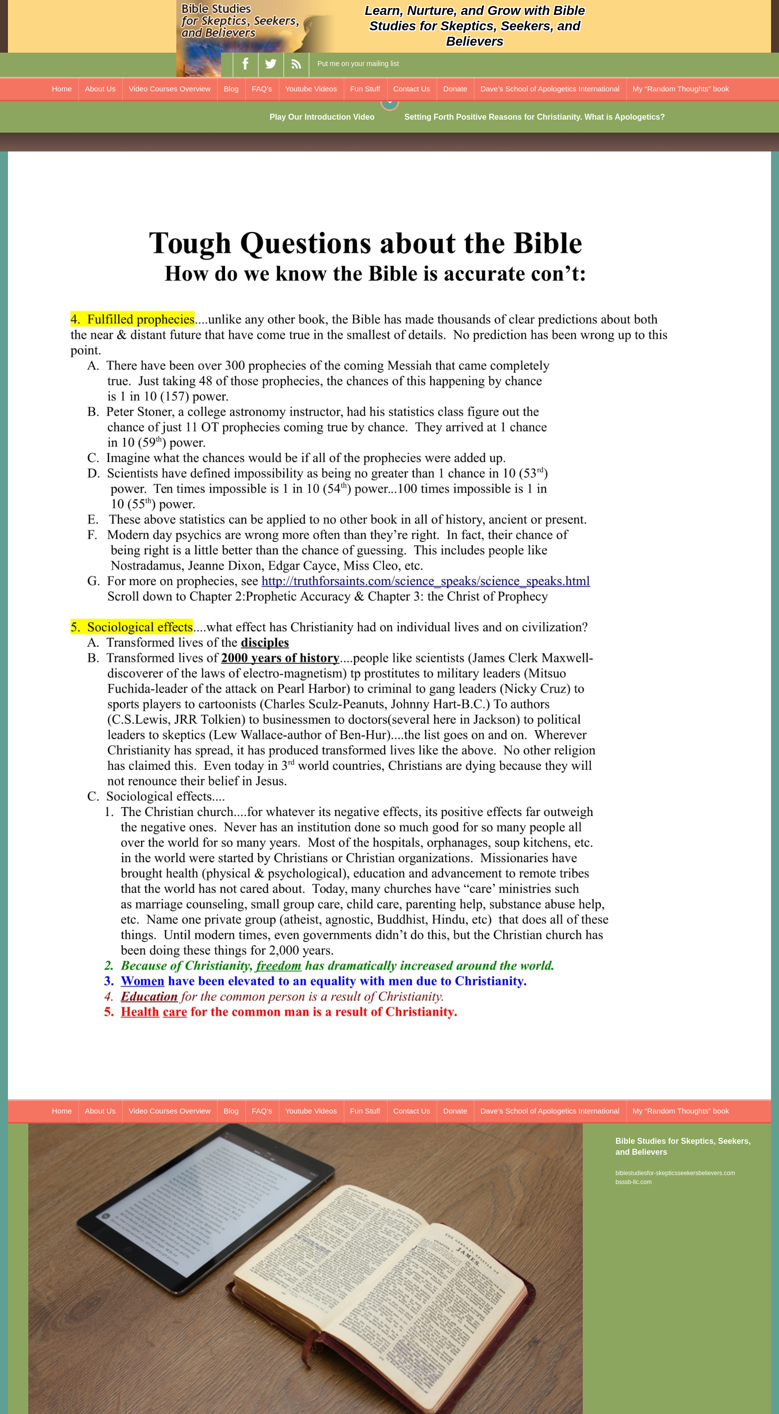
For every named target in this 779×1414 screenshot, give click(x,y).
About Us (100, 88)
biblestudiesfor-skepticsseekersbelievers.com (675, 1173)
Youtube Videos (311, 88)
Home (62, 88)
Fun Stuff (365, 88)
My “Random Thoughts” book (681, 88)
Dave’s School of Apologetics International (550, 88)
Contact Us (411, 88)
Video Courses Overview (170, 88)
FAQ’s (262, 88)
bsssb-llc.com (634, 1182)
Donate (455, 88)
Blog (231, 88)
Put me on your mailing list (358, 64)
